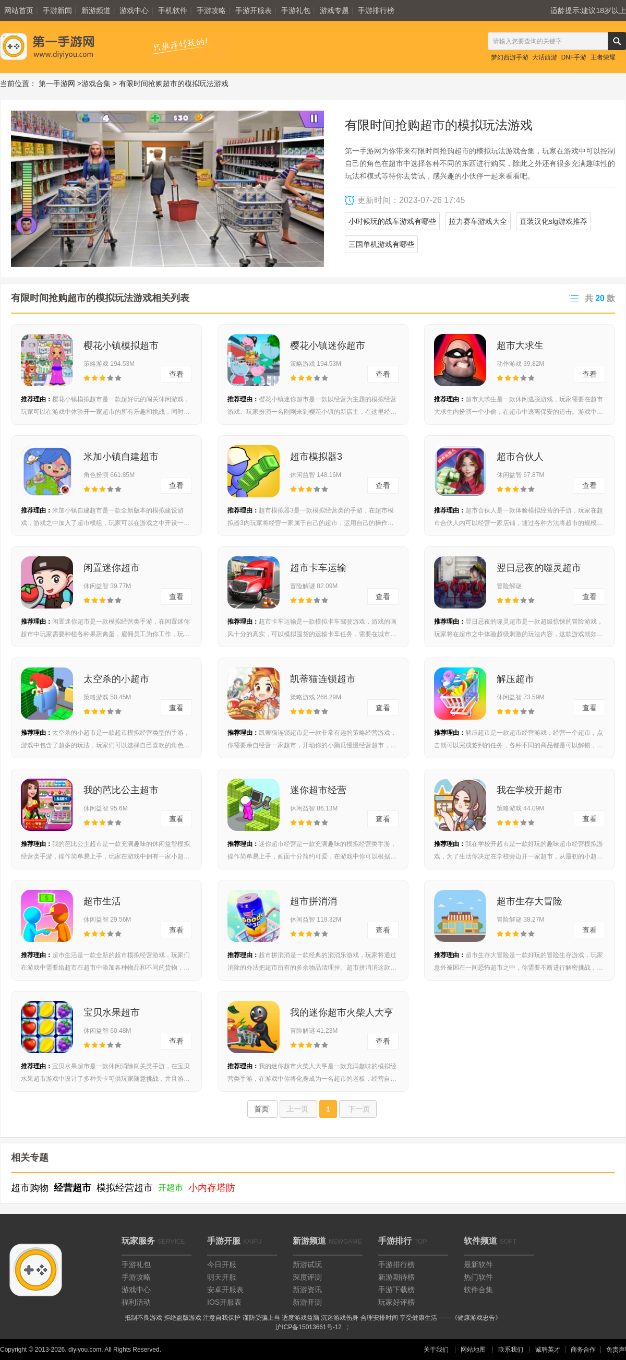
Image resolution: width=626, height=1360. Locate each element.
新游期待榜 (396, 1277)
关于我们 (436, 1349)
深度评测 (307, 1277)
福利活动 (136, 1302)
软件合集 (478, 1289)
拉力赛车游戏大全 (478, 221)
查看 (176, 374)
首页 (262, 1109)
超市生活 (102, 901)
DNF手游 (574, 57)
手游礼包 (295, 10)
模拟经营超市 (125, 1188)
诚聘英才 (547, 1349)
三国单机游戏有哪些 (381, 244)
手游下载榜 (396, 1289)
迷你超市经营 (318, 790)
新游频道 (96, 10)
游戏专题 (334, 10)
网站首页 (18, 10)
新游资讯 (307, 1289)
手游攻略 (211, 10)
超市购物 (30, 1188)
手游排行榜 (376, 10)
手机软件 (172, 10)
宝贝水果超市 (111, 1012)
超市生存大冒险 (529, 901)
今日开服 (221, 1264)
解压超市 (515, 679)
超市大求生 (520, 345)
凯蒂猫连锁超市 (323, 679)
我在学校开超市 (529, 790)
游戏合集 (96, 83)
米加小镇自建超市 (121, 456)
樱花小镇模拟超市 (121, 345)
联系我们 (510, 1349)
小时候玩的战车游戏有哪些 (392, 221)
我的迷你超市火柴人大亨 (341, 1012)
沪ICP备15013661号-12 (308, 1327)
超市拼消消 (313, 901)
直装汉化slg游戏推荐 (553, 221)
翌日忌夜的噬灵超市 (539, 568)
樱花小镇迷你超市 (327, 345)
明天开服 (221, 1277)
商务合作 (583, 1349)
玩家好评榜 (396, 1302)
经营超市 (72, 1188)
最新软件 (478, 1264)
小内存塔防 (211, 1188)
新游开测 (307, 1302)
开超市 (170, 1187)
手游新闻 (57, 10)
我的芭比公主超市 (121, 790)
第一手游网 (57, 83)
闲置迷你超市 (111, 568)
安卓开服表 (225, 1289)
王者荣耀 (603, 57)
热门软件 (478, 1277)
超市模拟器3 (316, 456)
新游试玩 (307, 1264)
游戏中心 (134, 10)
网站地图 (473, 1349)
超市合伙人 (520, 456)
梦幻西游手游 (509, 57)
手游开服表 (253, 10)
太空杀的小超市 (116, 679)
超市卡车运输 (318, 568)
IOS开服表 (224, 1302)
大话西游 (544, 57)
